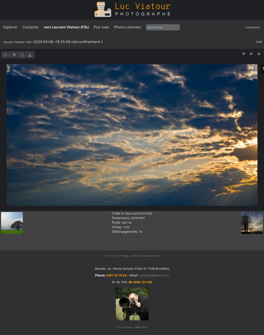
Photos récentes (127, 27)
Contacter (30, 27)
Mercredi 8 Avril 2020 (138, 213)
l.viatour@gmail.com (154, 275)
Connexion (253, 27)
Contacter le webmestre (145, 255)
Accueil (7, 42)
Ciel (28, 42)
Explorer (10, 27)
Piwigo (124, 255)
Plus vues (101, 27)
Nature (19, 42)
